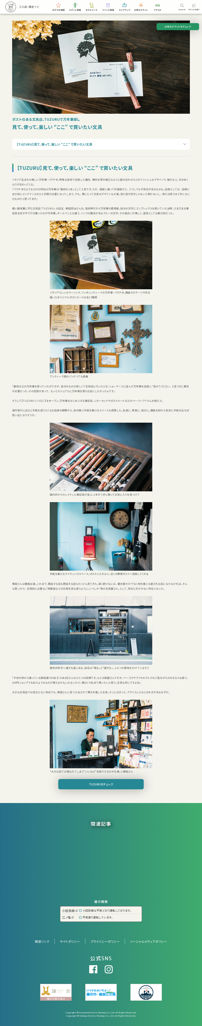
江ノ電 (68, 917)
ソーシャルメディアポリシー (148, 941)
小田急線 (70, 910)
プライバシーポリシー (105, 941)
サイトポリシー (70, 941)
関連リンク (42, 941)
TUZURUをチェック (101, 784)
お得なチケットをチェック (178, 26)
